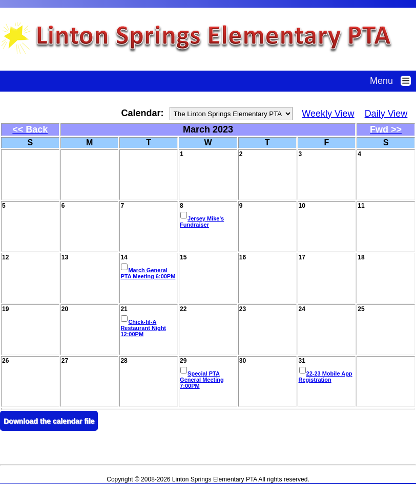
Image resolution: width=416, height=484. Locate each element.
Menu (393, 81)
